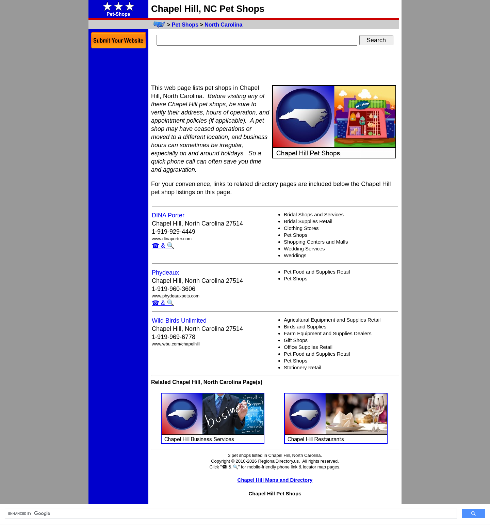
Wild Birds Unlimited (179, 320)
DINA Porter (168, 215)
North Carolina (223, 25)
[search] (230, 514)
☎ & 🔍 (163, 245)
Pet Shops (185, 25)
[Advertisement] (275, 65)
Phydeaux (165, 272)
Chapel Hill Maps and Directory (275, 480)
